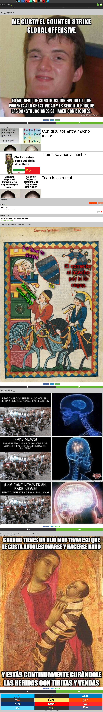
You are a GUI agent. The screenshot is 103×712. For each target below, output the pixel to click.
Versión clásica (56, 710)
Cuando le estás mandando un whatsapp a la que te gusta (15, 224)
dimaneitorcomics (5, 391)
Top (33, 7)
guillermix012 (5, 204)
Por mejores (100, 203)
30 (28, 387)
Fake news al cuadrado (6, 390)
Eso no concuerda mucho (7, 12)
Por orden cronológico (93, 203)
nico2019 (3, 13)
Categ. (63, 7)
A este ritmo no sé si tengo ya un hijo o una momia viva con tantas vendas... (20, 534)
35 (28, 123)
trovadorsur (4, 225)
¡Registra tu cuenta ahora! (7, 220)
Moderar (88, 7)
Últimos (13, 7)
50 (28, 529)
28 (28, 691)
